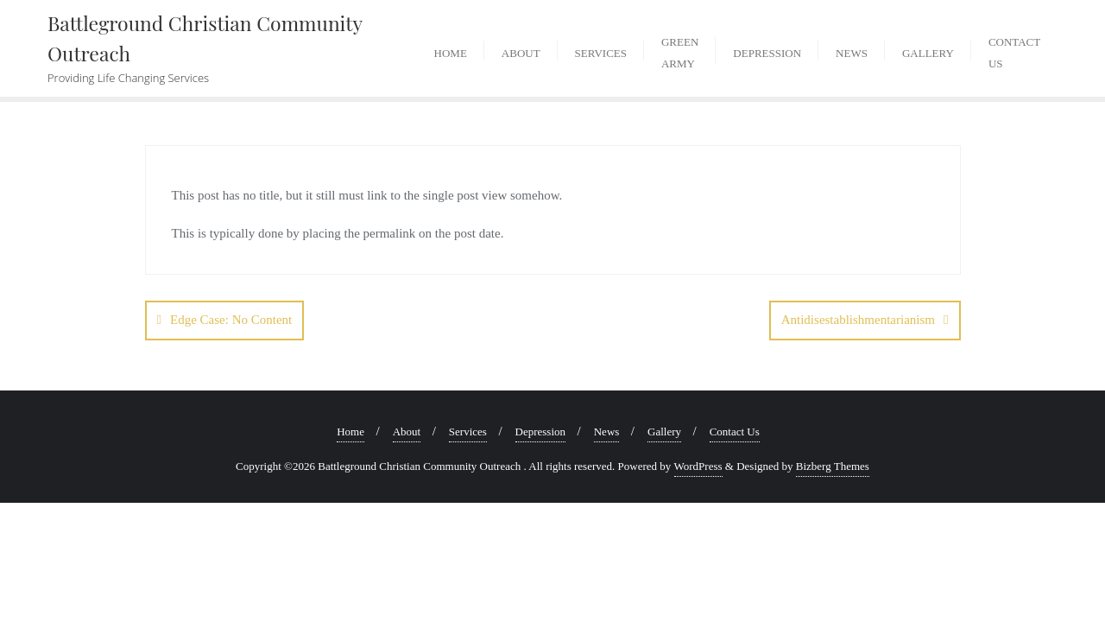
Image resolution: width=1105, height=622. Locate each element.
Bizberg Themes (832, 466)
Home (350, 431)
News (607, 431)
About (407, 431)
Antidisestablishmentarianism (858, 320)
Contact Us (735, 431)
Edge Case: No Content (231, 320)
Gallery (664, 431)
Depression (540, 431)
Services (468, 431)
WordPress (698, 466)
